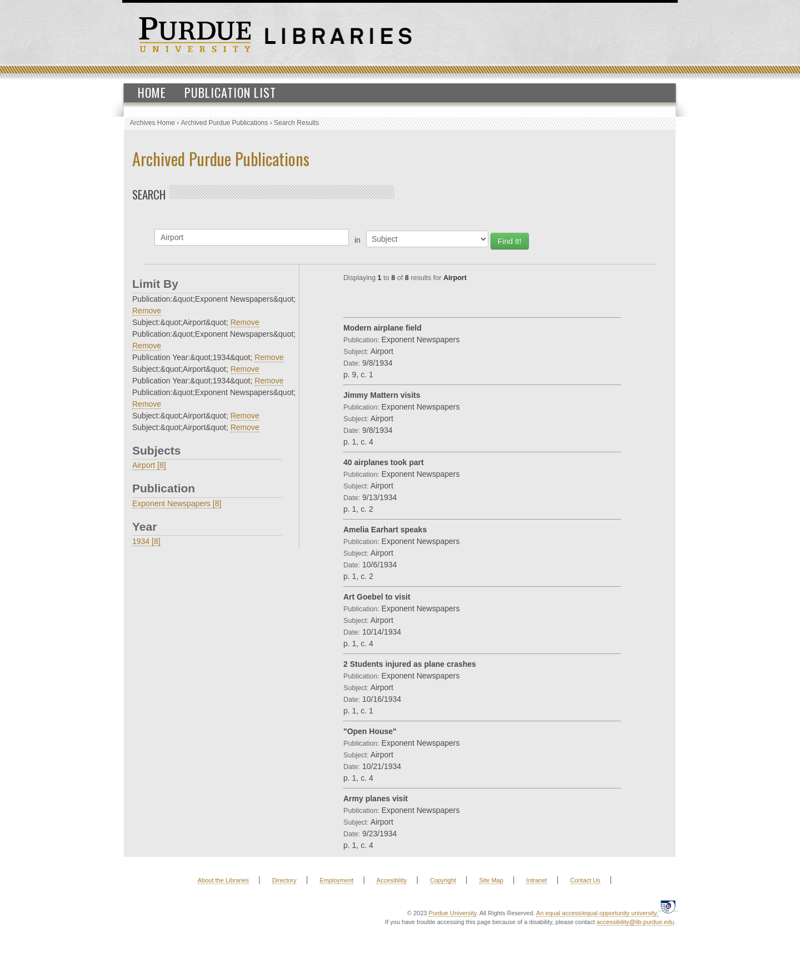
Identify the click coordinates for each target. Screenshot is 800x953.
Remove (146, 310)
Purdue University (452, 913)
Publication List (230, 92)
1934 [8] (146, 541)
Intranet (536, 880)
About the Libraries (223, 880)
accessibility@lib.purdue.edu (635, 922)
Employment (336, 880)
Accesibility (392, 880)
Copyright (443, 880)
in (357, 240)
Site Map (491, 880)
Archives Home (152, 123)
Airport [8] (149, 465)
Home (152, 92)
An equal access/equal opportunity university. (597, 913)
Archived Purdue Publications (224, 123)
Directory (284, 880)
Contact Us (585, 880)
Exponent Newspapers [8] (176, 503)
